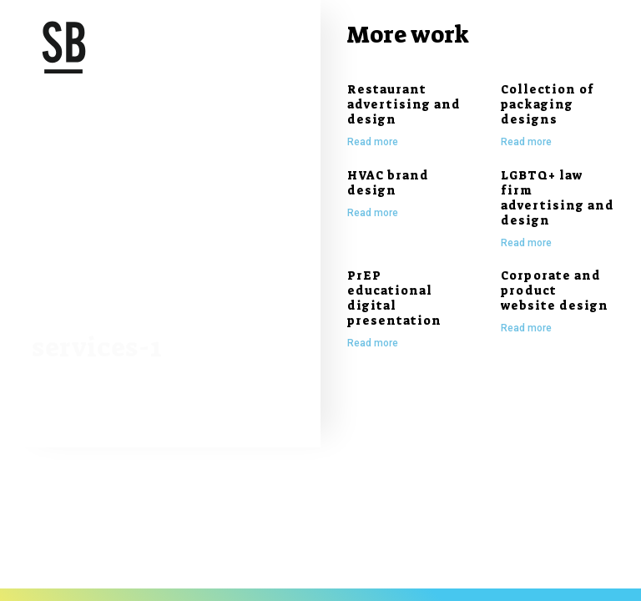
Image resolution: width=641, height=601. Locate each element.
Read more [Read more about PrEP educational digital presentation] (372, 343)
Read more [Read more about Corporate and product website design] (526, 328)
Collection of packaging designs (547, 104)
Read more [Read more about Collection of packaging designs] (526, 142)
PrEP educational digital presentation (394, 298)
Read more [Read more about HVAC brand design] (372, 213)
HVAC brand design (388, 183)
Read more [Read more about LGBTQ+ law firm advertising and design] (526, 243)
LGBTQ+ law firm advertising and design (557, 198)
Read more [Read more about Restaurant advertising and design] (372, 142)
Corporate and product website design (554, 290)
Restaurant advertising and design (404, 104)
